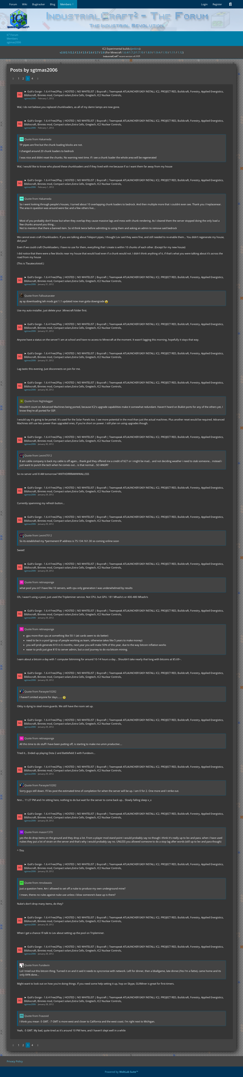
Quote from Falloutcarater (39, 295)
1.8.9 (149, 52)
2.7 (97, 52)
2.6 (90, 52)
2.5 (84, 52)
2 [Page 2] (23, 78)
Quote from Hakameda (37, 139)
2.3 (78, 52)
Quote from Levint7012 (38, 455)
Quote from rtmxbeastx (38, 882)
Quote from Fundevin (37, 965)
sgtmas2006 (30, 98)
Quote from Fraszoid (36, 1016)
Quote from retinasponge (39, 582)
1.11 (172, 52)
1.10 (165, 52)
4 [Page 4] (32, 78)
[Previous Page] (13, 78)
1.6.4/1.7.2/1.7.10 (132, 52)
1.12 (180, 52)
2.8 (103, 52)
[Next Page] (38, 78)
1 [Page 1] (18, 78)
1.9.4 (157, 52)
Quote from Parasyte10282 (40, 691)
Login (204, 4)
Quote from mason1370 (38, 832)
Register (217, 4)
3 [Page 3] (28, 78)
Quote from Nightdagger (38, 401)
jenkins (135, 48)
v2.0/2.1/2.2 (67, 52)
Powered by (121, 1071)
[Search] (230, 4)
